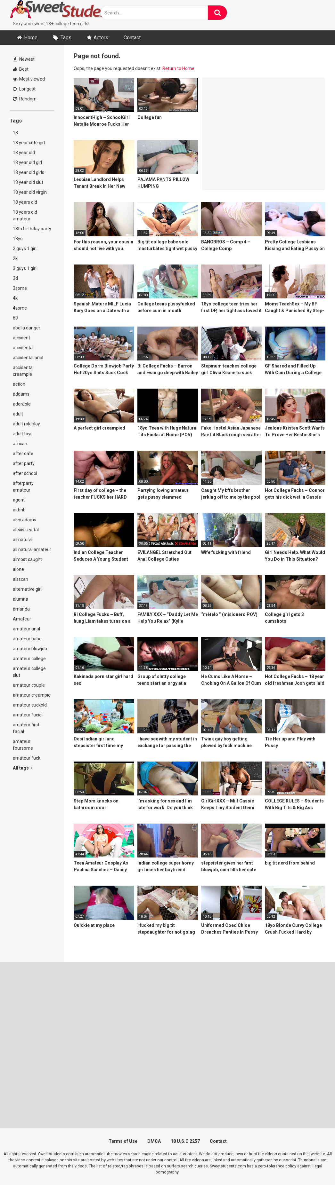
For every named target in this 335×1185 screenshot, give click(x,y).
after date (23, 453)
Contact (132, 38)
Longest (24, 88)
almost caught (27, 559)
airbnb (19, 509)
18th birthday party (32, 228)
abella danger (26, 327)
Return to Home (178, 68)
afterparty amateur (23, 487)
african (20, 443)
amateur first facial (26, 728)
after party (24, 463)
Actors (101, 38)
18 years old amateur (25, 215)
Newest (24, 59)
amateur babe (27, 638)
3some (20, 288)
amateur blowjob (30, 648)
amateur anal (26, 628)
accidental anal (28, 357)
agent (19, 499)
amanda (21, 609)
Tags (66, 38)
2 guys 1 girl (25, 248)
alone (18, 569)
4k (15, 298)
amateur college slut (29, 672)
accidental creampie (23, 371)
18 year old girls (28, 172)
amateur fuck (26, 758)
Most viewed (29, 79)
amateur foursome (23, 745)
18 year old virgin (30, 192)
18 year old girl (27, 162)
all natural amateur (32, 549)
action (19, 384)
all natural (23, 539)
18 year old (24, 152)
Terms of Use (123, 1141)
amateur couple (29, 685)
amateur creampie (32, 695)
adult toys (23, 433)
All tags (23, 767)
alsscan (20, 579)
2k (15, 258)
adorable (22, 404)
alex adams (24, 519)
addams (21, 394)
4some (20, 308)
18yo (18, 238)
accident (21, 337)
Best (21, 69)
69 (15, 317)
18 (15, 132)
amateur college (29, 658)
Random (25, 98)
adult (18, 413)
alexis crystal (26, 529)
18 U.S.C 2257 (185, 1141)
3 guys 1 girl (25, 268)
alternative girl (27, 589)
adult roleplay (26, 423)
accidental (23, 347)
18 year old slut (28, 182)
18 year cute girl (29, 142)
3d (15, 278)
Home (30, 38)
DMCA (154, 1141)
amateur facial (28, 714)
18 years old (25, 202)
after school (25, 473)
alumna (20, 599)
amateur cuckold (30, 704)
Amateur (22, 618)
